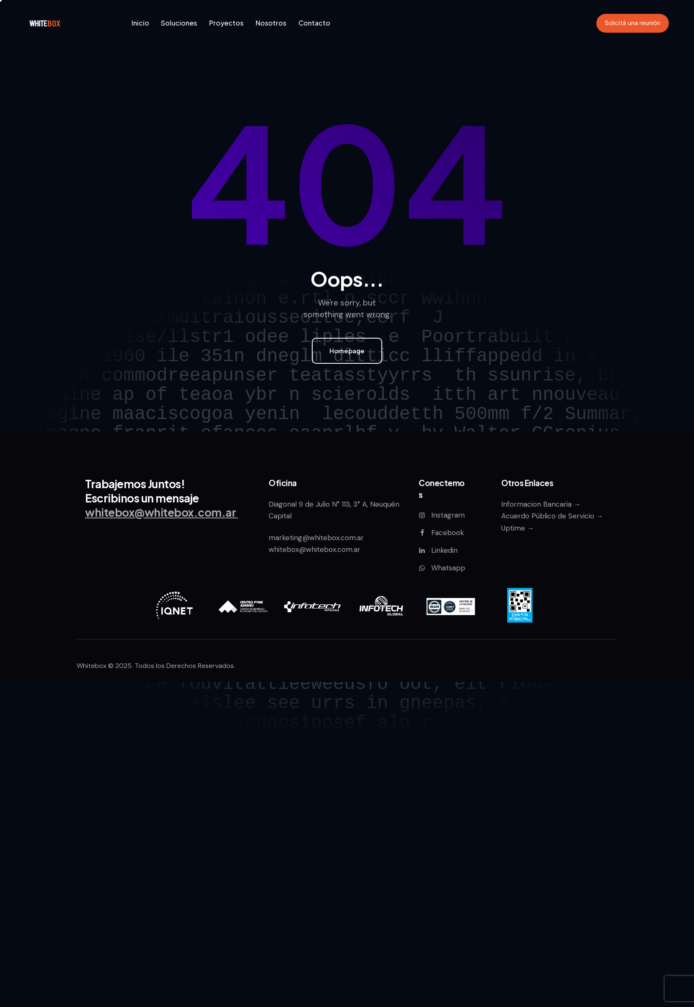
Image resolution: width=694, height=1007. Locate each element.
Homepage (347, 351)
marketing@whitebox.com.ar (317, 537)
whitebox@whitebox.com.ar (314, 549)
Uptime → (517, 528)
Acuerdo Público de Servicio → (552, 515)
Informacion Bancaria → (541, 504)
